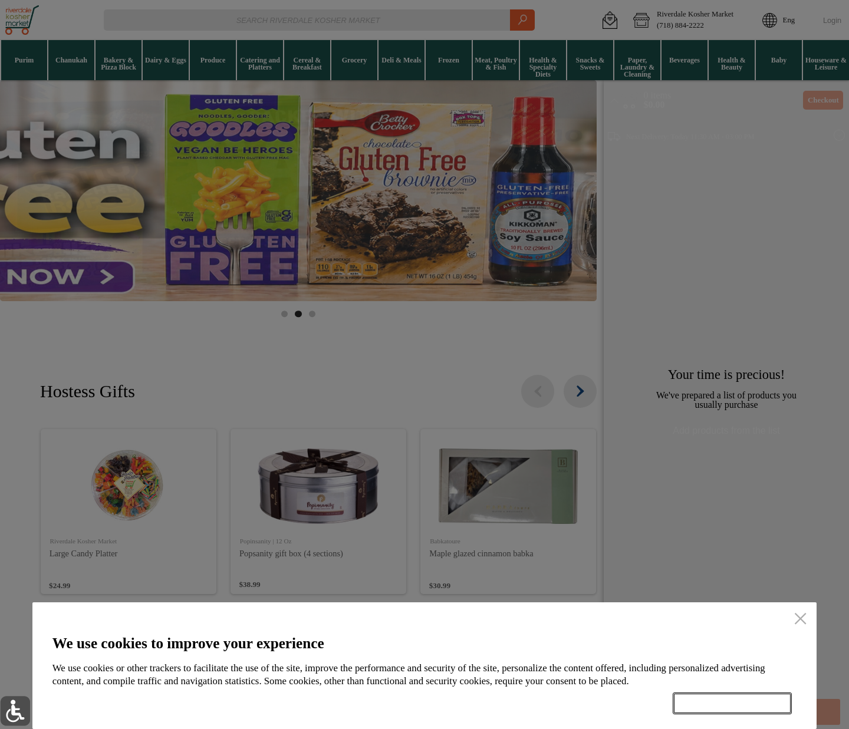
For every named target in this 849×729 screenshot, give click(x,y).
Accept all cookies (732, 702)
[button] (15, 711)
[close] (800, 620)
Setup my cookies (603, 702)
